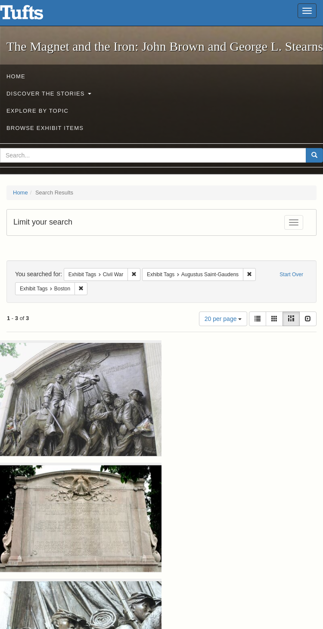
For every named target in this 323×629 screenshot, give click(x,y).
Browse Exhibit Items (45, 128)
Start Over (291, 274)
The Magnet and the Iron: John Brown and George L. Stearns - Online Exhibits (32, 15)
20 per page (223, 318)
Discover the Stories (48, 93)
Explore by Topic (37, 111)
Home (15, 76)
